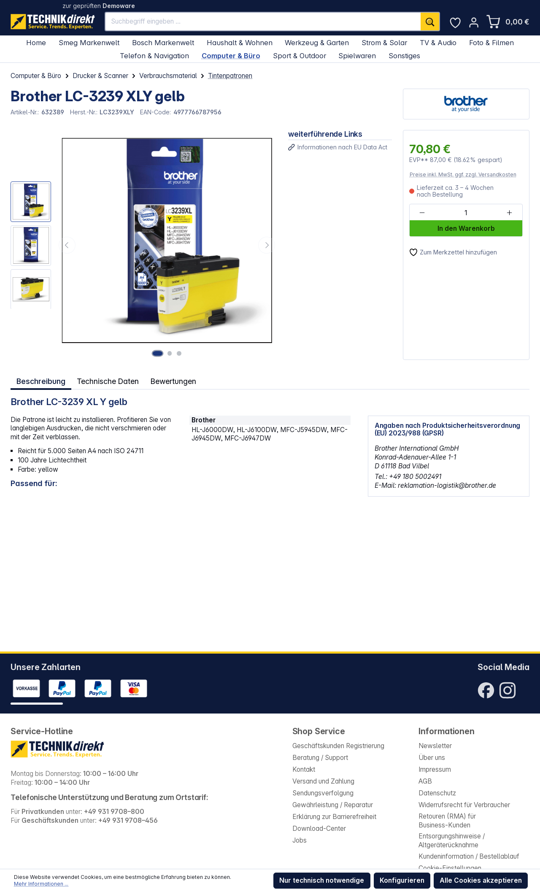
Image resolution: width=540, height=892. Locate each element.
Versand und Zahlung (323, 781)
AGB (425, 781)
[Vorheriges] (67, 245)
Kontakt (303, 769)
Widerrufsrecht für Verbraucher (464, 805)
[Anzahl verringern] (422, 213)
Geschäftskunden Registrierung (338, 746)
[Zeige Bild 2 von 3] (171, 353)
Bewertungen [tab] (175, 380)
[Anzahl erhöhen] (509, 213)
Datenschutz (437, 793)
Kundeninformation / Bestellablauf (468, 856)
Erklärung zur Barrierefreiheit (334, 817)
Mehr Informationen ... (41, 884)
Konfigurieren (402, 880)
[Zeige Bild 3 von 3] (178, 353)
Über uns (431, 758)
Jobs (299, 840)
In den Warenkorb (466, 228)
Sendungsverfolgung (323, 793)
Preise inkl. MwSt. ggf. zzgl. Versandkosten (463, 174)
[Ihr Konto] (473, 22)
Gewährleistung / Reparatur (332, 805)
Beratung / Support (320, 758)
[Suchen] (430, 21)
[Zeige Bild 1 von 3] (159, 353)
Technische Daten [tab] (108, 380)
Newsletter (435, 746)
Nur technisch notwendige (321, 880)
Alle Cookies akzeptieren (481, 880)
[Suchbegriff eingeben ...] (263, 21)
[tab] (41, 380)
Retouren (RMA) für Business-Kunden (447, 820)
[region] (144, 245)
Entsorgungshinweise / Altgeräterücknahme (451, 840)
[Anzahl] (465, 213)
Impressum (434, 769)
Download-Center (319, 828)
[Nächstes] (266, 245)
